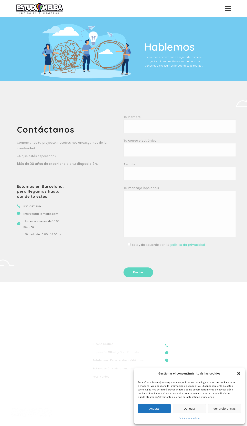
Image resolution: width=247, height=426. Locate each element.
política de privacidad (187, 245)
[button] (239, 373)
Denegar (189, 408)
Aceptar (154, 408)
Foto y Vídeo (100, 376)
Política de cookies (189, 418)
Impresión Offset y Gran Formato (115, 352)
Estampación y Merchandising (114, 368)
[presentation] (155, 257)
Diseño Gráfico (102, 344)
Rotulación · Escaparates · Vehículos (118, 360)
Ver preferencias (224, 408)
